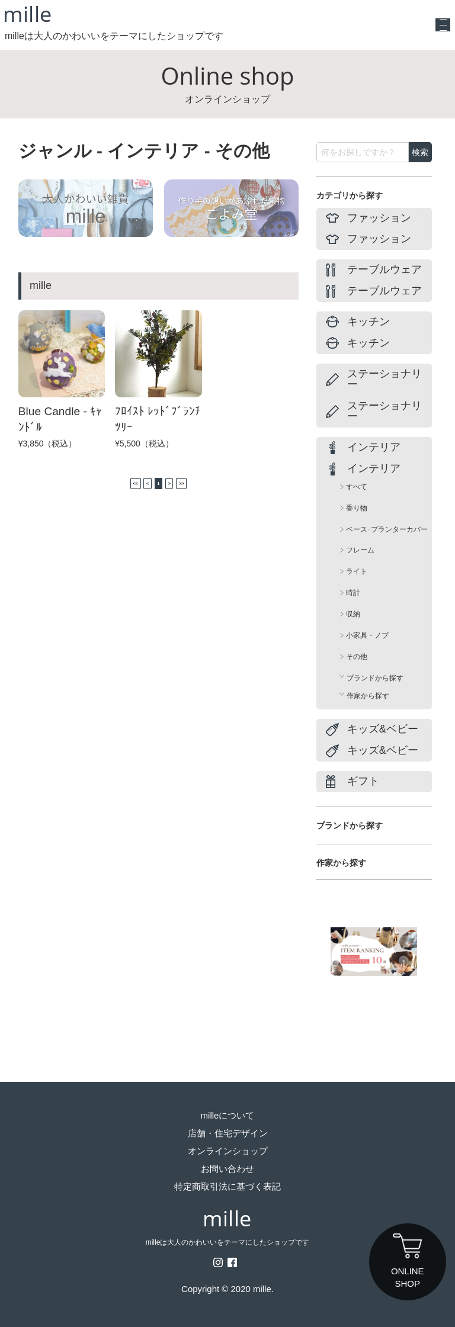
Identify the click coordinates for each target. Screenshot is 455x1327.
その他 (356, 657)
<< (117, 483)
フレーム (360, 550)
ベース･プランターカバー (387, 529)
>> (199, 483)
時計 (353, 593)
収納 (353, 614)
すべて (356, 487)
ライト (356, 571)
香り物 (356, 508)
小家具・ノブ (367, 635)
